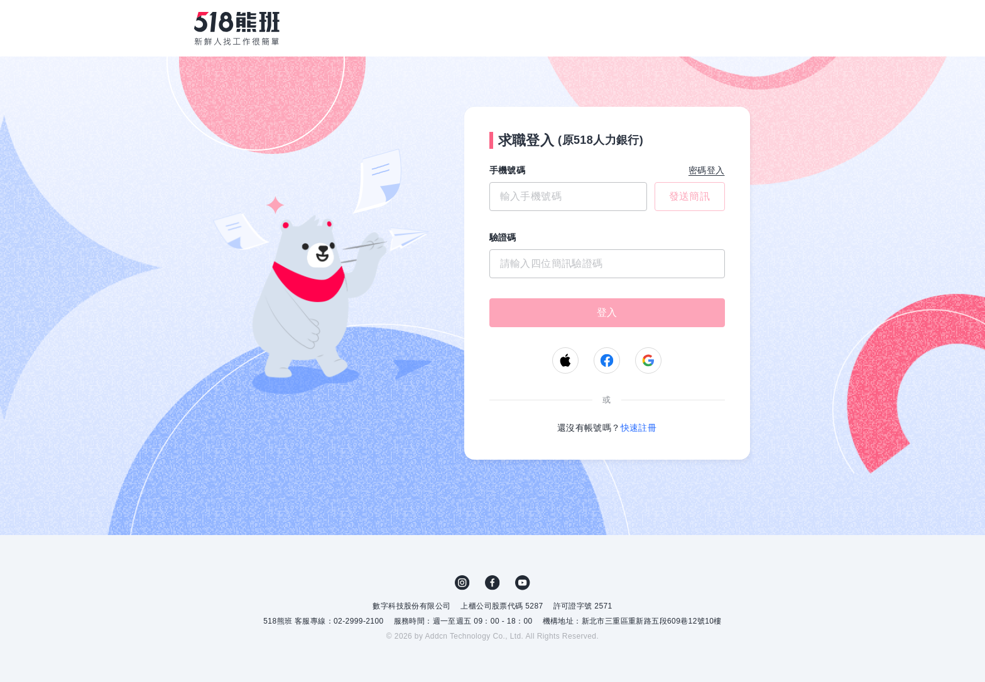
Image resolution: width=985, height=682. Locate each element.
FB (492, 582)
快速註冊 (639, 428)
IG (462, 582)
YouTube (522, 582)
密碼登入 (706, 170)
